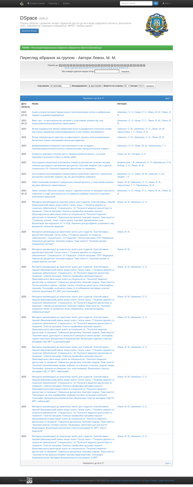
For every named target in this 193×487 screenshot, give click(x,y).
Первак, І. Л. (123, 177)
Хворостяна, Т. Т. (126, 132)
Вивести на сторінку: (113, 86)
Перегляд (54, 3)
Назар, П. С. (141, 112)
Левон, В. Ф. (142, 132)
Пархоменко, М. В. (145, 185)
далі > (168, 98)
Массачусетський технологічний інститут (123, 480)
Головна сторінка (36, 3)
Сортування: (43, 86)
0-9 (61, 65)
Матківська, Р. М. (162, 162)
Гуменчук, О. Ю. (125, 129)
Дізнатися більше (29, 31)
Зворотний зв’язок (166, 480)
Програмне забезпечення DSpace (64, 480)
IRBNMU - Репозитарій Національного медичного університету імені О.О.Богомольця (61, 48)
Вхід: (166, 3)
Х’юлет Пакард (150, 480)
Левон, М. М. (154, 112)
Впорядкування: (79, 86)
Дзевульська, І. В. (126, 162)
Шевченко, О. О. (125, 112)
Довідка (66, 3)
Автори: (134, 86)
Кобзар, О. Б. (123, 165)
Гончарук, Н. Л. (138, 154)
